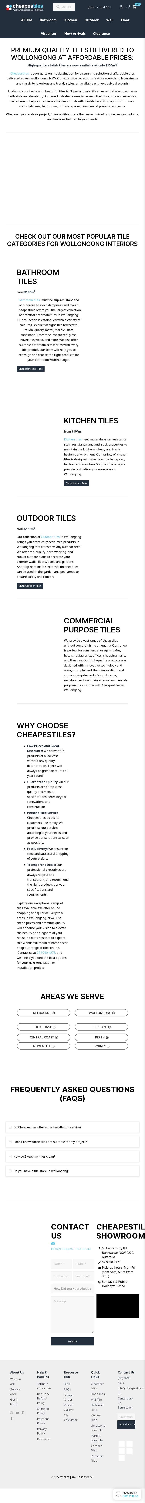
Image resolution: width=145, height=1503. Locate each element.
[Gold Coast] (43, 1027)
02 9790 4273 (46, 953)
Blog (67, 1384)
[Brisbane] (101, 1027)
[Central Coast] (43, 1037)
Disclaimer (44, 1449)
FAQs (68, 1391)
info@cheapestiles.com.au (71, 1249)
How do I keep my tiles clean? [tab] (32, 1156)
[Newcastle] (43, 1046)
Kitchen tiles (73, 439)
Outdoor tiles (50, 537)
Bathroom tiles (29, 300)
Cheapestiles (19, 73)
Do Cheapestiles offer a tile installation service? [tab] (45, 1127)
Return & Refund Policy (43, 1401)
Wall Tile (97, 1403)
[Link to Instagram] (11, 1418)
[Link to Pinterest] (22, 1418)
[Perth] (101, 1037)
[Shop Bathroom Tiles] (31, 369)
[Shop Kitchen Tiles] (76, 483)
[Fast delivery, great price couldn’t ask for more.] (108, 552)
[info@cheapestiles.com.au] (53, 1243)
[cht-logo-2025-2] (25, 7)
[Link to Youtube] (17, 1418)
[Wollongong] (101, 1012)
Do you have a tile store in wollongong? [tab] (39, 1171)
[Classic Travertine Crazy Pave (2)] (37, 656)
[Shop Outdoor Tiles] (30, 586)
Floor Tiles (98, 1396)
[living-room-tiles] (37, 452)
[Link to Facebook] (11, 1424)
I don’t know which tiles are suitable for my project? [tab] (48, 1142)
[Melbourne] (43, 1012)
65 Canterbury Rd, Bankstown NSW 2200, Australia (118, 1252)
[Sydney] (101, 1046)
